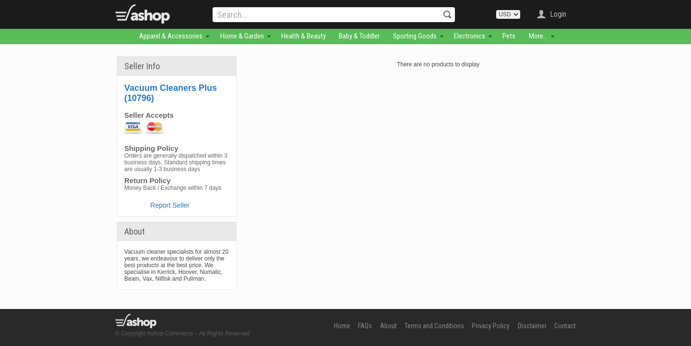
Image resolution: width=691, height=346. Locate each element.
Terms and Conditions (434, 326)
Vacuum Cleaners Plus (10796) (170, 93)
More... (538, 36)
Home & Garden (242, 36)
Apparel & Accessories (171, 36)
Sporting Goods (415, 36)
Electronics (469, 36)
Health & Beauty (303, 36)
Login (558, 14)
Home (342, 326)
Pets (508, 36)
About (388, 326)
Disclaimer (532, 326)
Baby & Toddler (359, 36)
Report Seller (170, 205)
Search (447, 14)
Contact (565, 326)
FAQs (365, 326)
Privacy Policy (491, 326)
